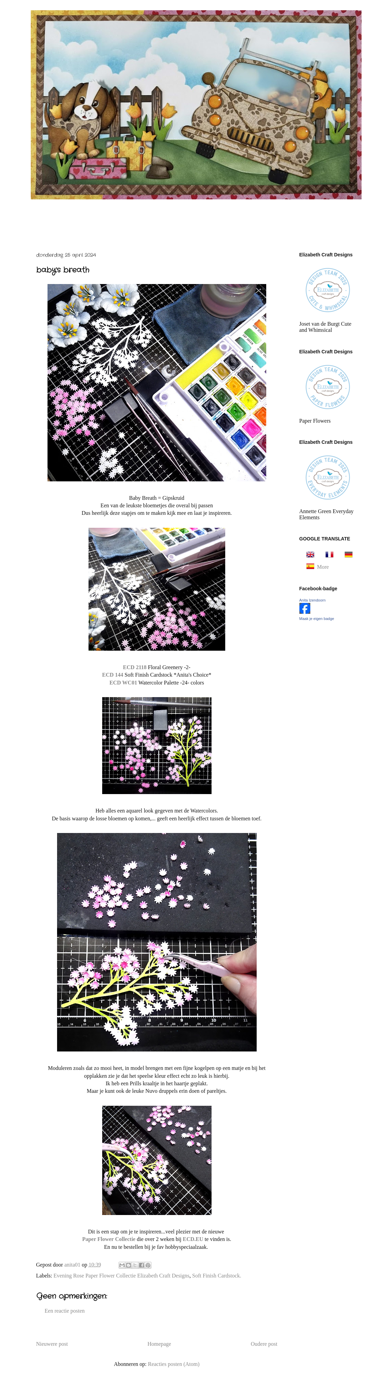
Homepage (159, 1344)
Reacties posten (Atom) (174, 1364)
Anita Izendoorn (312, 600)
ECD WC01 (123, 683)
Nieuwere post (52, 1344)
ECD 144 (113, 675)
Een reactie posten (65, 1311)
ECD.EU (194, 1239)
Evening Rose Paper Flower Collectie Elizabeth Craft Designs (122, 1276)
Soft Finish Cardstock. (216, 1276)
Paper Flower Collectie (109, 1239)
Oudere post (264, 1344)
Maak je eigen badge (316, 619)
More (323, 567)
